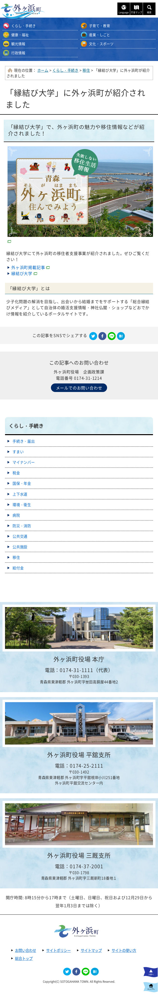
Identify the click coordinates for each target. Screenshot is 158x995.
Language (124, 12)
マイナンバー (24, 462)
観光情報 (18, 43)
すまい (18, 451)
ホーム (42, 70)
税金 (16, 473)
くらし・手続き (23, 25)
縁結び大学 (24, 273)
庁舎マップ (136, 12)
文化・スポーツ (101, 43)
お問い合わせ (25, 950)
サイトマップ (91, 950)
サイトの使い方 (124, 950)
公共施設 (20, 547)
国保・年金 (22, 483)
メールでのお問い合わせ (79, 388)
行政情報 (18, 52)
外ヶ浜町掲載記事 (30, 267)
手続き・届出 (24, 441)
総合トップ (24, 958)
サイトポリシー (58, 950)
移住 (86, 70)
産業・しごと (99, 34)
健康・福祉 (20, 34)
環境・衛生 (22, 504)
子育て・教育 (99, 25)
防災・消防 (22, 525)
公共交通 (20, 536)
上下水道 (20, 494)
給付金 (18, 568)
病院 (16, 515)
